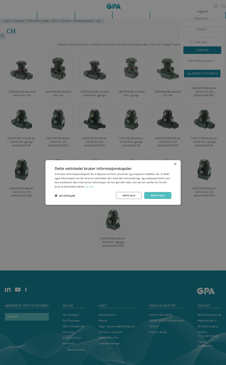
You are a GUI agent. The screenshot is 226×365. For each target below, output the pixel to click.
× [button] (175, 163)
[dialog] (113, 182)
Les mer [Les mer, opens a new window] (90, 186)
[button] (65, 195)
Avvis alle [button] (127, 195)
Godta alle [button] (157, 195)
